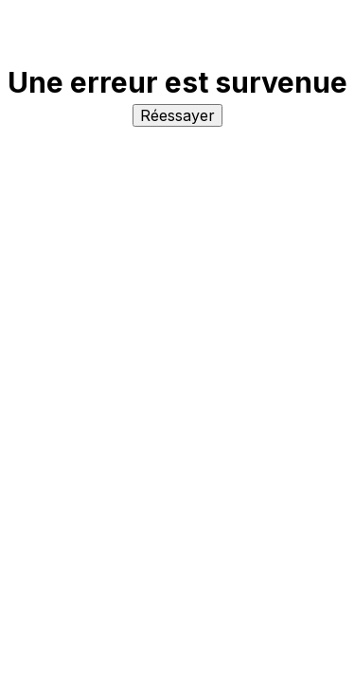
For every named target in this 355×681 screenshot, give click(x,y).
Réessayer (177, 115)
